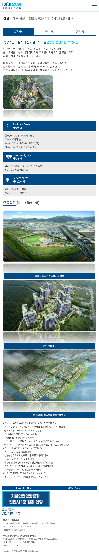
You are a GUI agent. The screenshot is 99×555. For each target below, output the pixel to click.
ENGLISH (20, 488)
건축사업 (49, 32)
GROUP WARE (74, 488)
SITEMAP (31, 488)
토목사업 (18, 32)
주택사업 (80, 32)
